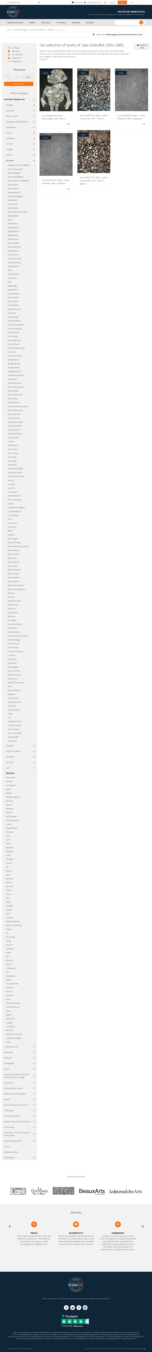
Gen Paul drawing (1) (50, 1334)
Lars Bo (10, 503)
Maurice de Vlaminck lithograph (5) (57, 1336)
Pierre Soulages (14, 640)
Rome (8, 1011)
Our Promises (73, 1299)
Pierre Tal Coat (13, 643)
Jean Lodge (12, 461)
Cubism (9, 824)
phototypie (10, 756)
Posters (9, 133)
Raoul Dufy (12, 659)
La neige (9, 906)
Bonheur (9, 991)
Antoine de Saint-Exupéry (17, 212)
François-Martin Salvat (16, 348)
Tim (9, 717)
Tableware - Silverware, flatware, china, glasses (17, 1133)
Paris (8, 836)
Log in (122, 2)
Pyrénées (9, 948)
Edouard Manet (13, 293)
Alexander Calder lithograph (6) (55, 1339)
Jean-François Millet (15, 468)
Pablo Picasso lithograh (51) (83, 1332)
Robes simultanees (13, 1003)
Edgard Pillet (13, 289)
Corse (8, 855)
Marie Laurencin (14, 554)
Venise (8, 843)
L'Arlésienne (10, 1018)
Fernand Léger (13, 317)
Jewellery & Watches (12, 1116)
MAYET (10, 531)
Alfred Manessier (14, 192)
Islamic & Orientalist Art (13, 1141)
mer (7, 972)
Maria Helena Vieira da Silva (18, 546)
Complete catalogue (21, 30)
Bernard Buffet (13, 243)
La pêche (9, 987)
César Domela (13, 274)
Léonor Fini (12, 527)
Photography (9, 1063)
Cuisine (8, 952)
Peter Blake (12, 628)
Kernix (142, 1348)
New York (9, 886)
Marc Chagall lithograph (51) (35, 1336)
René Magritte (13, 667)
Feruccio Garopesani (16, 324)
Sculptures (10, 110)
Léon (10, 519)
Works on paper (12, 116)
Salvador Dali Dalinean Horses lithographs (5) (104, 1339)
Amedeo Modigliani (15, 196)
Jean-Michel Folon (15, 472)
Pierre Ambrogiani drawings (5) (109, 1334)
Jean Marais (12, 465)
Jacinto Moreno (14, 418)
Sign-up (112, 2)
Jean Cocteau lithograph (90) (22, 1334)
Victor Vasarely (13, 729)
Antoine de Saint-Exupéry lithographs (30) (30, 1339)
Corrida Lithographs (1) (128, 1339)
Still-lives (9, 801)
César (10, 270)
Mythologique (11, 816)
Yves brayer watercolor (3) (17, 1336)
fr (129, 2)
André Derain (13, 204)
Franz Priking (12, 336)
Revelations (8, 1052)
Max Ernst (11, 593)
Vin (7, 933)
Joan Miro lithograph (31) (130, 1332)
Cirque (8, 941)
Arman (10, 219)
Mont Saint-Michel (13, 921)
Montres (9, 882)
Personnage (10, 937)
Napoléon (10, 847)
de (136, 2)
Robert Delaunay (14, 675)
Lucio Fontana (13, 515)
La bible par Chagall (13, 1038)
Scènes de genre (12, 820)
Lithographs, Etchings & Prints (17, 121)
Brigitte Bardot (11, 828)
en (133, 2)
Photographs (11, 127)
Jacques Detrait (14, 429)
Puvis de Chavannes (15, 651)
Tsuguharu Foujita (14, 721)
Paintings (9, 105)
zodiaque (9, 917)
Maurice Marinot (14, 577)
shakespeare (11, 968)
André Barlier (13, 200)
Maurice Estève (13, 573)
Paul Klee (11, 616)
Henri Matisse (13, 398)
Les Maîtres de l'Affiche (16, 507)
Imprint (92, 1299)
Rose (10, 686)
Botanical (9, 878)
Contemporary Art (11, 1047)
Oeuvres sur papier (13, 751)
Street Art (8, 1058)
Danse (8, 894)
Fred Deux (12, 352)
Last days (15, 48)
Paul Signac (12, 620)
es (142, 2)
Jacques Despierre (15, 426)
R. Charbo (11, 655)
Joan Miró (11, 484)
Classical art (8, 1083)
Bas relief (9, 762)
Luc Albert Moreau (15, 511)
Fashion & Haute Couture (13, 1088)
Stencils (9, 155)
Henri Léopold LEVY (15, 394)
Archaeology (9, 1127)
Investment (16, 58)
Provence (10, 832)
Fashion (9, 890)
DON (9, 282)
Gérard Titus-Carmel (16, 387)
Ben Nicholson (13, 239)
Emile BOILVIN (13, 305)
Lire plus (43, 59)
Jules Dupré (12, 492)
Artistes (9, 979)
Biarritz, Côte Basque (14, 925)
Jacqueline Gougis (15, 422)
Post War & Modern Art (37, 30)
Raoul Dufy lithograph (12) (97, 1336)
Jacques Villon (13, 437)
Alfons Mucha (13, 184)
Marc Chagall (13, 538)
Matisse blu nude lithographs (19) (77, 1339)
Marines (9, 805)
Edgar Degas (12, 286)
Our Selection (17, 54)
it (139, 2)
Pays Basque (11, 976)
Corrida (9, 863)
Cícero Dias (12, 278)
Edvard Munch (13, 297)
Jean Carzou (12, 449)
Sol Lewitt (11, 706)
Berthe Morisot (13, 251)
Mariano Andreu (14, 550)
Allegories (10, 808)
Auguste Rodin (13, 231)
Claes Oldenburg (14, 262)
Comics (7, 1069)
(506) (15, 1332)
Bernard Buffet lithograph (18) (88, 1334)
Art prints (51, 30)
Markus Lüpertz (13, 562)
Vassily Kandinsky (14, 725)
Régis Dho (11, 694)
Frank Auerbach (14, 332)
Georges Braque (14, 363)
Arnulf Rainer (12, 223)
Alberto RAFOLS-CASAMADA (18, 181)
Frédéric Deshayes (15, 356)
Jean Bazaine (13, 445)
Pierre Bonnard (13, 632)
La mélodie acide (12, 1007)
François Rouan (13, 344)
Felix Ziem (12, 313)
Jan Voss (11, 441)
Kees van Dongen (14, 499)
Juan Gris (11, 488)
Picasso (9, 964)
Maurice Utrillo (13, 581)
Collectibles (9, 1110)
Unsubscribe (84, 1299)
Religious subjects (13, 797)
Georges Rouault (14, 371)
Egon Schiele (13, 301)
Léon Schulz (12, 523)
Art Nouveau (10, 777)
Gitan (8, 1042)
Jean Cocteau (13, 453)
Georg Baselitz (13, 359)
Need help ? (53, 1299)
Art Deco (9, 871)
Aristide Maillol (13, 216)
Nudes (8, 789)
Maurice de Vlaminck (16, 585)
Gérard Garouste (14, 383)
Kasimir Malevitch (14, 496)
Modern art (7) (37, 1334)
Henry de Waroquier (15, 410)
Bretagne (9, 851)
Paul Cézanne (13, 612)
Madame (11, 535)
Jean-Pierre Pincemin (16, 476)
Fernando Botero (14, 321)
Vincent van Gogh (14, 733)
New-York (9, 960)
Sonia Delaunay (14, 710)
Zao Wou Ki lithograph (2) (115, 1336)
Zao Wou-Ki (12, 741)
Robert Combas (14, 671)
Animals (9, 793)
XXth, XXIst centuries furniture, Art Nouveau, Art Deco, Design (16, 1075)
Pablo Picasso (13, 605)
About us (45, 1299)
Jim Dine (11, 480)
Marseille (9, 1030)
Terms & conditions (103, 1299)
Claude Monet (13, 266)
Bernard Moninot (14, 247)
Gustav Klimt (12, 379)
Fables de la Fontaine (14, 1034)
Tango (10, 713)
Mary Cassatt (12, 566)
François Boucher (14, 340)
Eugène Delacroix (14, 309)
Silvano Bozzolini (14, 702)
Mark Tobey (12, 558)
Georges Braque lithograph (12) (62, 1332)
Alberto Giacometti (15, 169)
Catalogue (10, 745)
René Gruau (12, 663)
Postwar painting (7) (24, 1332)
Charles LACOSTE (14, 258)
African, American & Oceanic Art (16, 1105)
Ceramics (9, 144)
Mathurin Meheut (14, 569)
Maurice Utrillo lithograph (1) (134, 1336)
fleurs (8, 913)
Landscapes (10, 785)
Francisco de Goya (15, 328)
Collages (9, 149)
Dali (7, 956)
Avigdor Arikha (13, 235)
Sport (8, 839)
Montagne (10, 859)
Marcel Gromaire (14, 542)
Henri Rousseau (14, 402)
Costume (9, 995)
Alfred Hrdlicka (13, 188)
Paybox (131, 1348)
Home (9, 30)
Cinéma (9, 909)
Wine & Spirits (9, 1157)
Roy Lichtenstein (14, 690)
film (7, 867)
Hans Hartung (13, 391)
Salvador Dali (13, 698)
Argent (8, 902)
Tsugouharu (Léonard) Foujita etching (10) (107, 1332)
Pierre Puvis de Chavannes (18, 636)
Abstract (9, 812)
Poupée (9, 945)
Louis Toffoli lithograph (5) (79, 1336)
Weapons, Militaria (11, 1152)
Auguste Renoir (13, 227)
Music (8, 898)
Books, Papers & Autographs (15, 1094)
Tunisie (8, 929)
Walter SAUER (13, 737)
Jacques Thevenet (15, 433)
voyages (9, 1022)
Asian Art (7, 1099)
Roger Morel (12, 678)
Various (7, 1146)
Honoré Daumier (14, 414)
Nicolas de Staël (14, 601)
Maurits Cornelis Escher (16, 589)
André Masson (13, 208)
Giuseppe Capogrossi (16, 375)
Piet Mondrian (13, 647)
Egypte (8, 1015)
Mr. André (11, 597)
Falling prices (17, 61)
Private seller (63, 1299)
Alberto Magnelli (14, 173)
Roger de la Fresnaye (16, 682)
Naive (8, 875)
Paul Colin (11, 608)
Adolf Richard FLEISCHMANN (18, 165)
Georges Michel (14, 367)
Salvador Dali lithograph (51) (41, 1332)
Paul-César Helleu (14, 624)
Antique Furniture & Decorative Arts (17, 1121)
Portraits (9, 781)
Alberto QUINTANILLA (16, 177)
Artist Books (10, 138)
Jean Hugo (12, 457)
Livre (8, 768)
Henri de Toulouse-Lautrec (18, 406)
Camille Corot (13, 254)
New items (16, 51)
